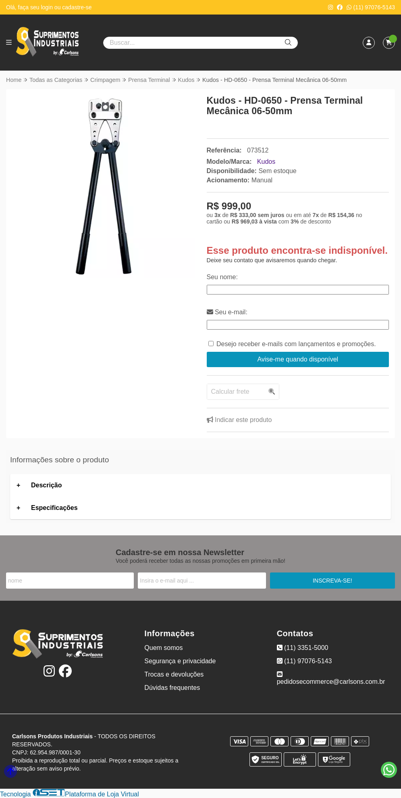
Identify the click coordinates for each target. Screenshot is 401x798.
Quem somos (163, 647)
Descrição (46, 485)
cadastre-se (76, 7)
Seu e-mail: (227, 312)
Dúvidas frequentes (172, 687)
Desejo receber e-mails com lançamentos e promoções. (296, 344)
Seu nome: (222, 277)
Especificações (54, 507)
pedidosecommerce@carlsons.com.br (331, 678)
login (47, 7)
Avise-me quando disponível (297, 359)
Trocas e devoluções (174, 674)
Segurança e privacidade (180, 661)
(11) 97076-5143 (371, 7)
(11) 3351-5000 (302, 647)
